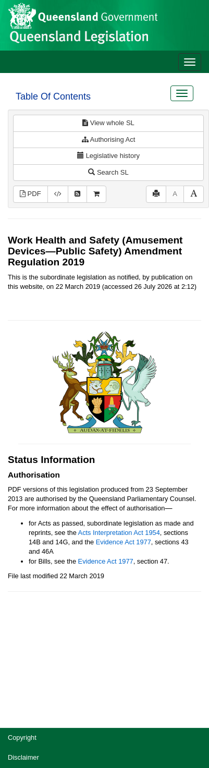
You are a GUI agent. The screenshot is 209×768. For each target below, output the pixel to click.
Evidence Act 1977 (123, 542)
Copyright (22, 737)
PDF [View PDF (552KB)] (30, 194)
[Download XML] (57, 194)
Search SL (108, 172)
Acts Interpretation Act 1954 (119, 533)
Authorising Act (109, 139)
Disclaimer (23, 757)
